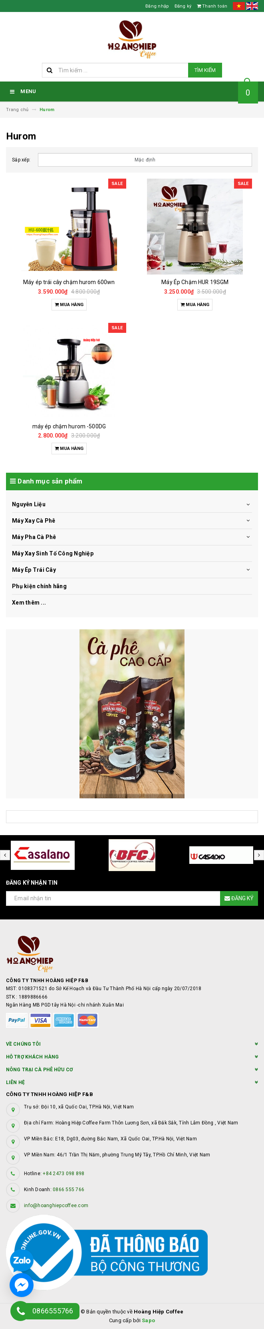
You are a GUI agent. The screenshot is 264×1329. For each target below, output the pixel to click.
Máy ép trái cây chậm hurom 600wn (69, 282)
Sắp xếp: (21, 160)
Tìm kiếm (205, 70)
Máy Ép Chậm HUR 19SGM (194, 282)
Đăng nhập (157, 6)
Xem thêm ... (29, 602)
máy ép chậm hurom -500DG (69, 426)
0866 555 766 (68, 1189)
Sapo (148, 1320)
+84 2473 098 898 (63, 1173)
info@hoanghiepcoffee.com (56, 1205)
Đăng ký (183, 6)
